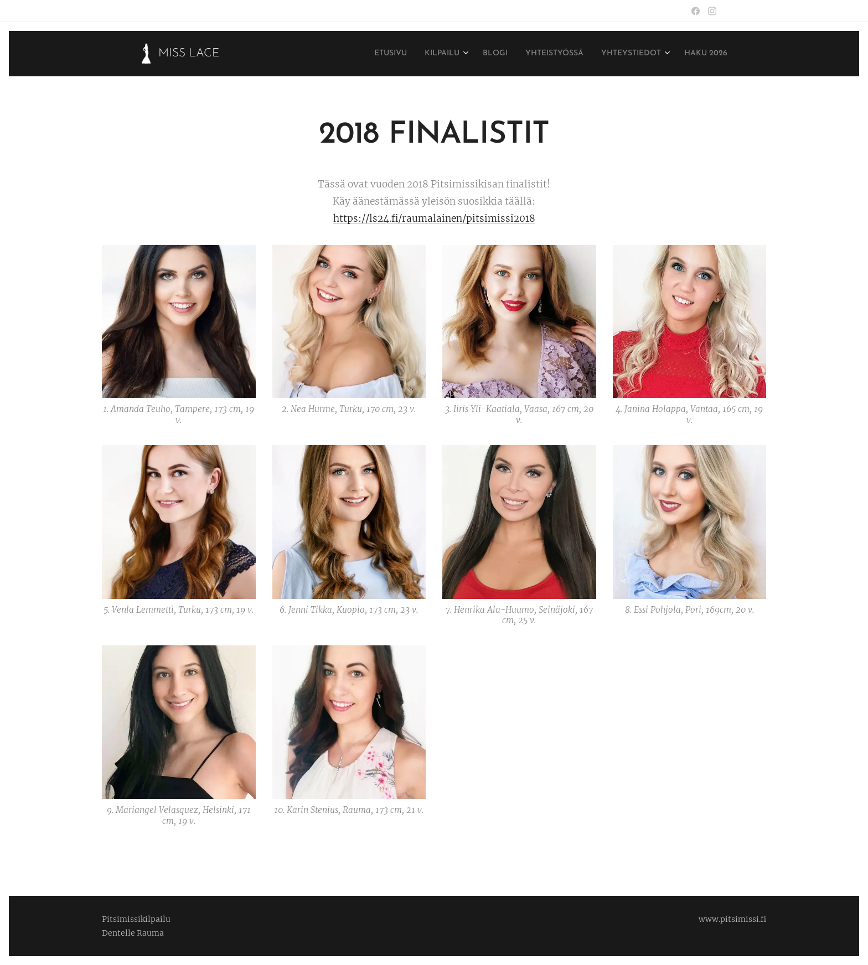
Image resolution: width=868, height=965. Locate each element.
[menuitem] (354, 53)
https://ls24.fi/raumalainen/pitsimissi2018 (434, 218)
